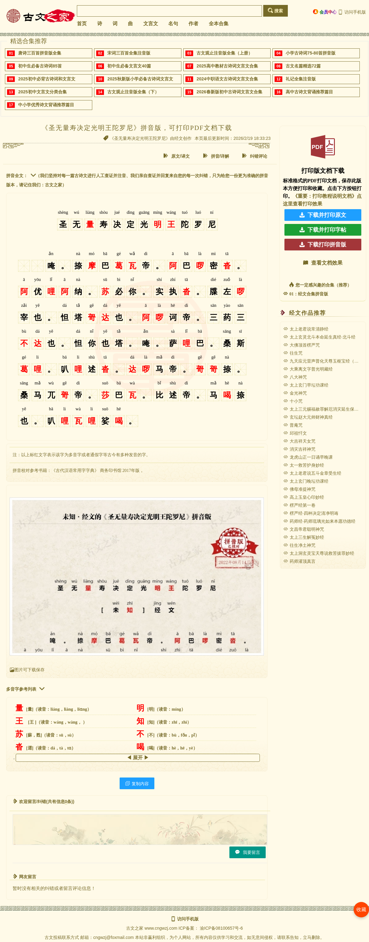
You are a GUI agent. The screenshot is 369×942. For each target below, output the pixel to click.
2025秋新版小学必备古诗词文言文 (140, 78)
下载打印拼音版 (323, 245)
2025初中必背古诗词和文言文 (46, 78)
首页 (82, 23)
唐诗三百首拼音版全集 (39, 53)
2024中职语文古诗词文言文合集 (227, 78)
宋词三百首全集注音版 (128, 53)
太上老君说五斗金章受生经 (312, 473)
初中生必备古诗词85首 (40, 65)
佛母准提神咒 (299, 489)
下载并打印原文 (323, 215)
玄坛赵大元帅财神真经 (308, 417)
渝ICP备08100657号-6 (221, 928)
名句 (173, 23)
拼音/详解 (216, 156)
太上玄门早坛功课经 (305, 385)
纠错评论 (254, 156)
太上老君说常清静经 (305, 329)
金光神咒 (295, 393)
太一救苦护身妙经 (303, 465)
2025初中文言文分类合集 (42, 91)
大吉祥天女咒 (299, 441)
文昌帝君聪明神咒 (303, 529)
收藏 (361, 909)
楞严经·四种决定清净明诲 (310, 513)
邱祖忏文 (295, 433)
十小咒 (293, 401)
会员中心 (325, 11)
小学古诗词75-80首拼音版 (310, 53)
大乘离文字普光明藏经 (308, 369)
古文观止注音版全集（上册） (224, 53)
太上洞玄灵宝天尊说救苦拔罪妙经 (318, 553)
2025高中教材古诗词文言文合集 (227, 65)
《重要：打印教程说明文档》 (325, 196)
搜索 (275, 10)
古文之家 (134, 928)
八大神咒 (295, 377)
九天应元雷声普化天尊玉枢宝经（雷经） (325, 361)
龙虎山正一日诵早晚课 (308, 457)
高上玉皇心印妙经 (303, 497)
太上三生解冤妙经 (303, 537)
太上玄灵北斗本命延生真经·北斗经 (319, 337)
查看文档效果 (323, 263)
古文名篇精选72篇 (303, 65)
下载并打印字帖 (323, 230)
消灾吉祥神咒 (299, 449)
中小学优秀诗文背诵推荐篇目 (46, 104)
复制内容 (137, 783)
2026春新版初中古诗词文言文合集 (229, 91)
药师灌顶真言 (299, 561)
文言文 (150, 23)
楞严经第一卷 (299, 505)
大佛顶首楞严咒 (301, 345)
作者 (193, 23)
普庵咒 (293, 425)
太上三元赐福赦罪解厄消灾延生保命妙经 (325, 409)
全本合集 (218, 23)
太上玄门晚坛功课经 (305, 481)
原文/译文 (176, 156)
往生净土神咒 (299, 545)
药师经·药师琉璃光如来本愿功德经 (319, 521)
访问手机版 (352, 12)
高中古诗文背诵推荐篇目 (309, 91)
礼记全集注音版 (301, 78)
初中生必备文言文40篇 (129, 65)
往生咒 (293, 353)
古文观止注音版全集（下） (133, 91)
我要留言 (247, 852)
